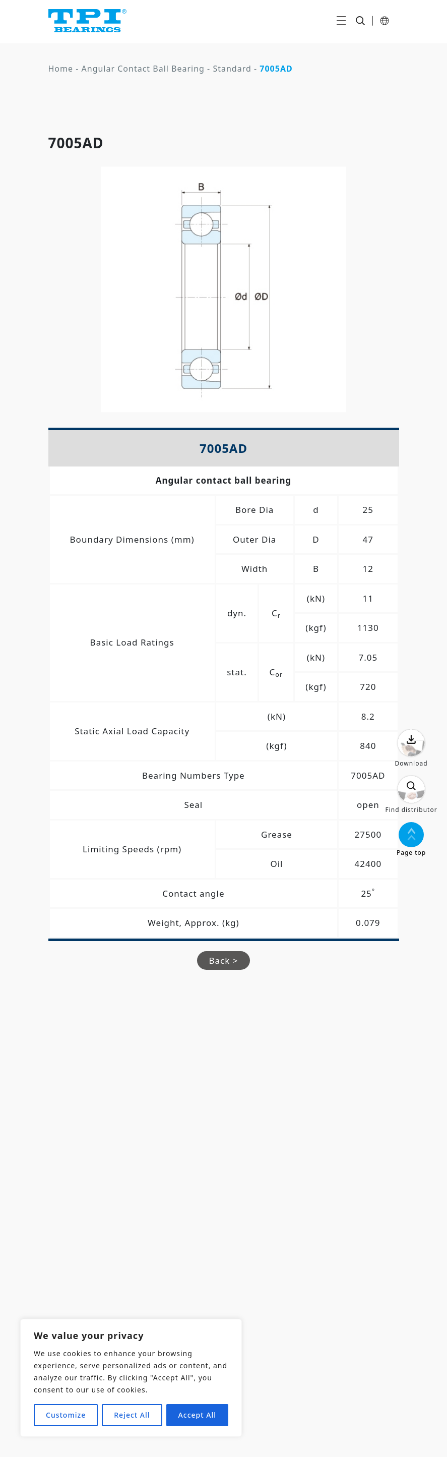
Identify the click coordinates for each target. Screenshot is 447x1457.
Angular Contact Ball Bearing (143, 68)
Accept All (197, 1415)
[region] (131, 1378)
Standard (232, 68)
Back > (223, 960)
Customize (66, 1415)
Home (61, 68)
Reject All (132, 1415)
